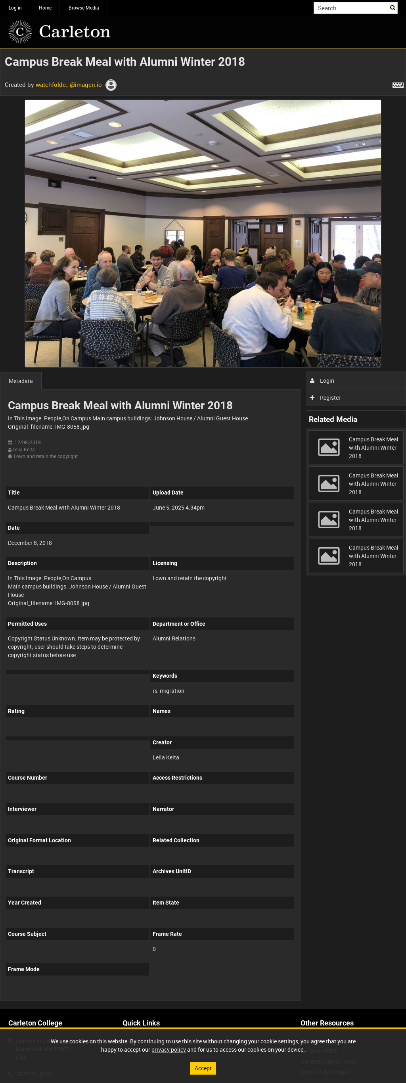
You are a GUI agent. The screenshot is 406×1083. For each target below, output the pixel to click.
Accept (203, 1068)
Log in (15, 7)
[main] (203, 528)
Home (45, 7)
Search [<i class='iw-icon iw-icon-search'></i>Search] (393, 7)
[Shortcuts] (398, 83)
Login (322, 380)
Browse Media (84, 7)
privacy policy (168, 1049)
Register (325, 397)
